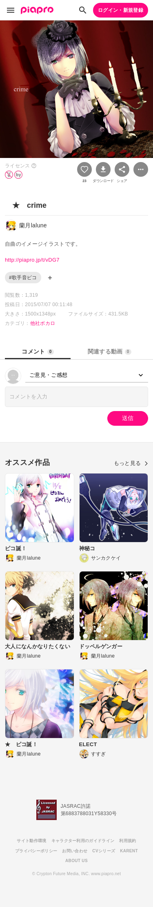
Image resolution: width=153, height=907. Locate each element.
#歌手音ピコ (23, 277)
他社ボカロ (42, 323)
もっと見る (131, 463)
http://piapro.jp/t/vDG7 (32, 260)
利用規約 (127, 840)
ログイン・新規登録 (120, 10)
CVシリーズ (103, 851)
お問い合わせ (74, 851)
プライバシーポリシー (36, 851)
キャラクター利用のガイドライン (83, 840)
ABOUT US (76, 860)
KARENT (129, 851)
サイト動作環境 (31, 840)
